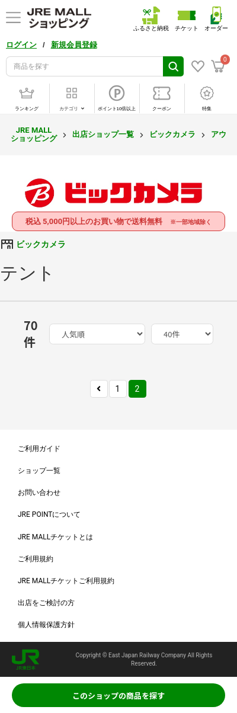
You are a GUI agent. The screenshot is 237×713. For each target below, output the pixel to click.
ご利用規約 (35, 559)
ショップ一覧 (39, 470)
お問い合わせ (39, 492)
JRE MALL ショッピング (34, 134)
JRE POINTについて (49, 514)
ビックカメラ (172, 134)
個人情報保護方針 (46, 625)
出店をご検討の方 (46, 603)
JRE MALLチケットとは (55, 537)
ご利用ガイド (39, 449)
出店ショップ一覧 (103, 134)
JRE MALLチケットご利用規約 (66, 581)
